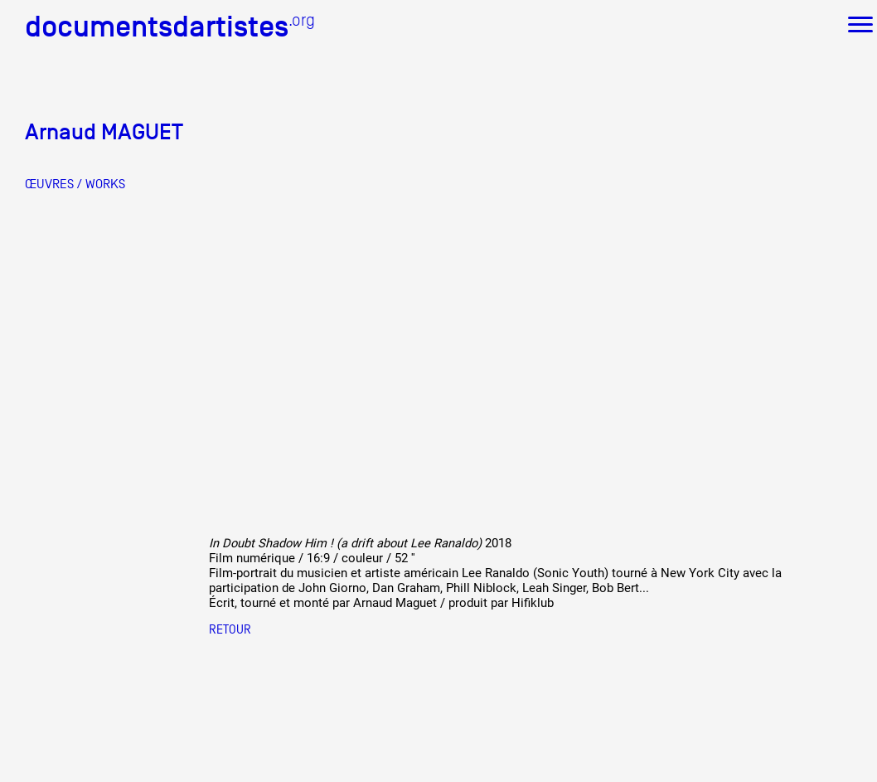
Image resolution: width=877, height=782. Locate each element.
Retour (230, 629)
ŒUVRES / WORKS (75, 184)
